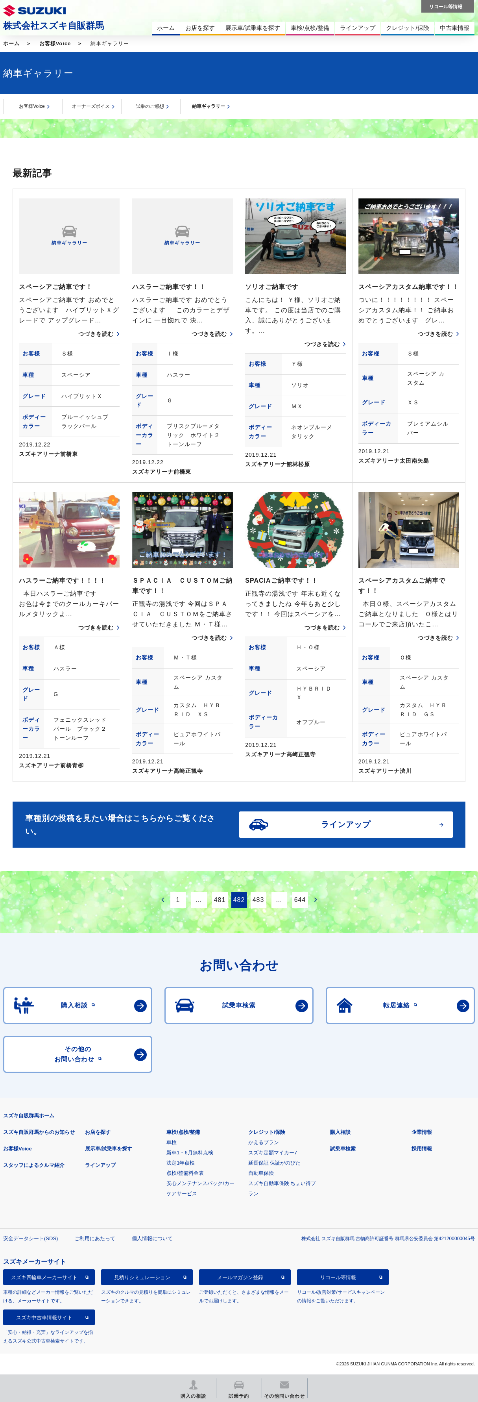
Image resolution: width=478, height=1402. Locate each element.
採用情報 (422, 1149)
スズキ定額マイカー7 (272, 1153)
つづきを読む (96, 334)
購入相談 (340, 1132)
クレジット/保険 (267, 1132)
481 (220, 899)
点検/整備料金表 (185, 1173)
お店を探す (98, 1132)
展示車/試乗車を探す (109, 1149)
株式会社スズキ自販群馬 (53, 25)
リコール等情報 (338, 1277)
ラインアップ (100, 1165)
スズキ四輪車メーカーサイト (44, 1277)
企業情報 (422, 1132)
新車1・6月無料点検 (189, 1153)
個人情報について (152, 1238)
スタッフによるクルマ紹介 (34, 1165)
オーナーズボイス (91, 106)
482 (239, 899)
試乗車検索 (343, 1149)
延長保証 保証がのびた (274, 1163)
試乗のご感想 (150, 106)
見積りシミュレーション (142, 1277)
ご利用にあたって (94, 1238)
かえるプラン (263, 1142)
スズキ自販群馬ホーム (28, 1116)
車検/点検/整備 (183, 1132)
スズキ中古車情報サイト (44, 1318)
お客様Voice (55, 43)
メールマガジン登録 (240, 1277)
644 (300, 899)
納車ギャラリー (208, 106)
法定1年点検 (180, 1163)
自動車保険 (261, 1173)
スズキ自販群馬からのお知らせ (39, 1132)
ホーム (11, 43)
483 (258, 899)
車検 (171, 1142)
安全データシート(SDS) (30, 1238)
